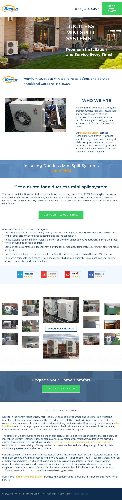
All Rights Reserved (79, 493)
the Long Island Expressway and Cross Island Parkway (82, 442)
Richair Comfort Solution (29, 476)
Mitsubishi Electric (89, 132)
